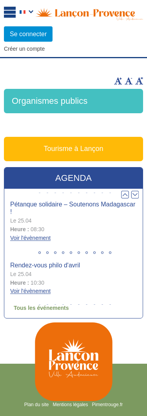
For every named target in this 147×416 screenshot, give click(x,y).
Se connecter (28, 34)
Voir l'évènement (30, 238)
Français (26, 12)
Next (135, 195)
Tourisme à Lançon (73, 149)
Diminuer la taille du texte (128, 81)
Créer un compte (24, 49)
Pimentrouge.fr (107, 404)
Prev (125, 195)
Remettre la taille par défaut (139, 81)
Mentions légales (70, 404)
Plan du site (36, 404)
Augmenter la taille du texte (118, 81)
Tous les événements (41, 308)
